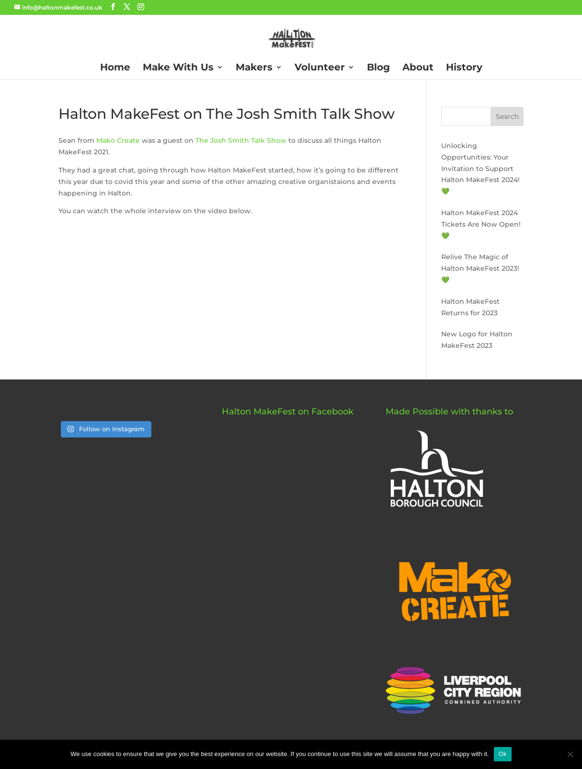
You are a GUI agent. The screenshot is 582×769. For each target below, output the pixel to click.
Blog (378, 68)
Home (115, 68)
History (464, 68)
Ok (503, 754)
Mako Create (118, 140)
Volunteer (320, 68)
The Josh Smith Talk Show (240, 140)
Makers (254, 68)
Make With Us (178, 68)
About (418, 68)
